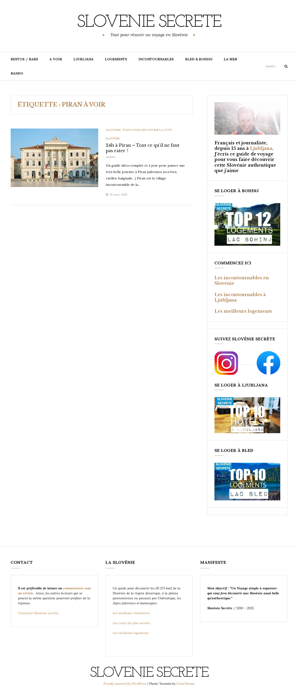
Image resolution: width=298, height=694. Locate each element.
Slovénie (113, 130)
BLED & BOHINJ (198, 59)
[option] (54, 158)
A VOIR (55, 59)
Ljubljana (261, 148)
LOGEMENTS (116, 59)
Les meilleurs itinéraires (132, 613)
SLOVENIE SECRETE (149, 22)
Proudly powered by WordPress (125, 684)
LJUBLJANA (83, 59)
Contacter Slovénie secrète (38, 613)
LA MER (230, 59)
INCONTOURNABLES (156, 59)
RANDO (17, 73)
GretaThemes (185, 684)
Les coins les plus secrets (131, 623)
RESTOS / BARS (24, 59)
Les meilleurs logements (243, 311)
